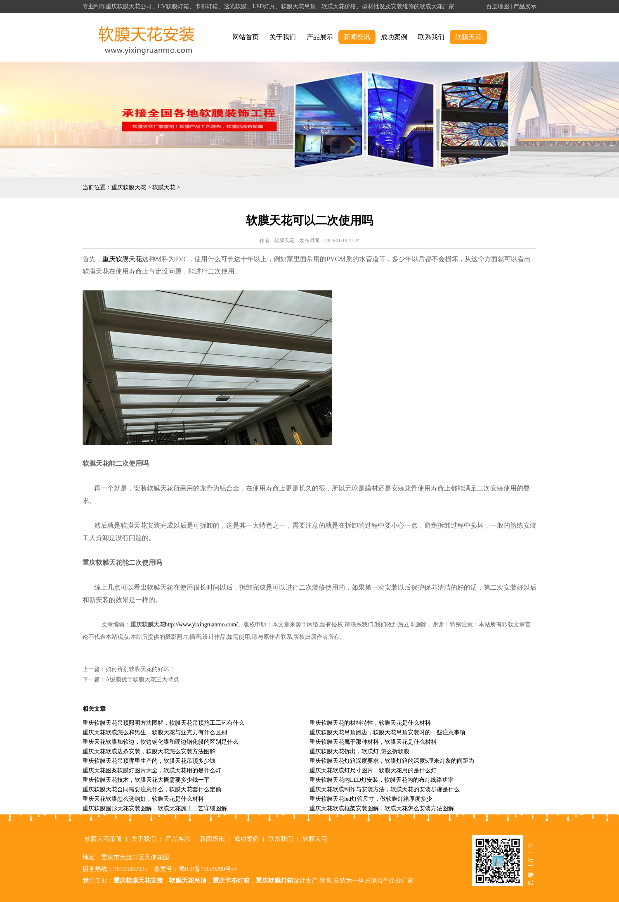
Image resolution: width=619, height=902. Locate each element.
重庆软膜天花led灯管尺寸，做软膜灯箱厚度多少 (371, 799)
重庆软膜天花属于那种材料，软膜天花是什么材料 (373, 742)
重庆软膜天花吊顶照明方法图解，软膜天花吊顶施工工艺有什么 (163, 723)
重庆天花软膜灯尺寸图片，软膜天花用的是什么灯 (373, 770)
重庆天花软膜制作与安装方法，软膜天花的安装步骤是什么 (385, 789)
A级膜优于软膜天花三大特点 (142, 679)
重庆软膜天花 (128, 187)
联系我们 (431, 36)
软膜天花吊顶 (103, 838)
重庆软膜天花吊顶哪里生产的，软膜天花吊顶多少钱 (149, 761)
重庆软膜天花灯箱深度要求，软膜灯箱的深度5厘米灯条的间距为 (392, 761)
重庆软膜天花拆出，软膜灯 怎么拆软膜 (359, 751)
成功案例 (394, 36)
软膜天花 (468, 36)
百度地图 (497, 6)
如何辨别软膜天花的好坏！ (140, 669)
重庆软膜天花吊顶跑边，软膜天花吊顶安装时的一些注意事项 (387, 732)
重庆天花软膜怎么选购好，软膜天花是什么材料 (143, 799)
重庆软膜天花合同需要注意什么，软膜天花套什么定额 (152, 789)
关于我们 (282, 36)
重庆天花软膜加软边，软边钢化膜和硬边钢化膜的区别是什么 (161, 742)
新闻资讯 (357, 36)
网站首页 (245, 36)
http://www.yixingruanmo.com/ (201, 624)
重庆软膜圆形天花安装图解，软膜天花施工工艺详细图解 (155, 808)
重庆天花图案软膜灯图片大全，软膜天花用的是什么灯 (152, 770)
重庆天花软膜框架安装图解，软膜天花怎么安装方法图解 (382, 808)
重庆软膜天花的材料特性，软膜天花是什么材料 (370, 723)
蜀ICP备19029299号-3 (208, 869)
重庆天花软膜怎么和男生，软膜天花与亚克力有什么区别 (155, 732)
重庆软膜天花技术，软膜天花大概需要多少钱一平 (146, 780)
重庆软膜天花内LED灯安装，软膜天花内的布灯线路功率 (382, 780)
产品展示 (524, 6)
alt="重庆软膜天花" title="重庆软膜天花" (147, 37)
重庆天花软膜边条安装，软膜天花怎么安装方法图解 (149, 751)
